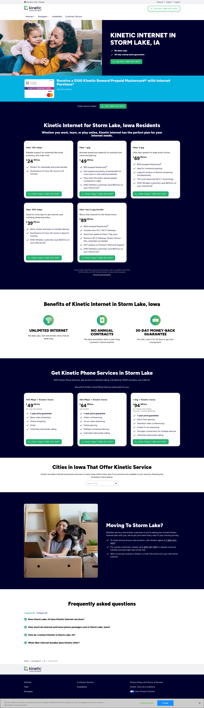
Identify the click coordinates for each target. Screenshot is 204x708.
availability (36, 661)
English (168, 2)
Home (26, 661)
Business (160, 2)
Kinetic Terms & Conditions (142, 687)
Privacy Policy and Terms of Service (146, 682)
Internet (27, 682)
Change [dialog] (41, 2)
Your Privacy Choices (142, 691)
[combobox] (99, 483)
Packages (28, 691)
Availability (82, 687)
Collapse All (41, 613)
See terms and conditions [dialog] (102, 275)
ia (44, 661)
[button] (116, 483)
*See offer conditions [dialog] (64, 89)
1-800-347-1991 (149, 547)
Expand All (30, 613)
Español (177, 2)
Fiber (26, 687)
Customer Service (85, 682)
